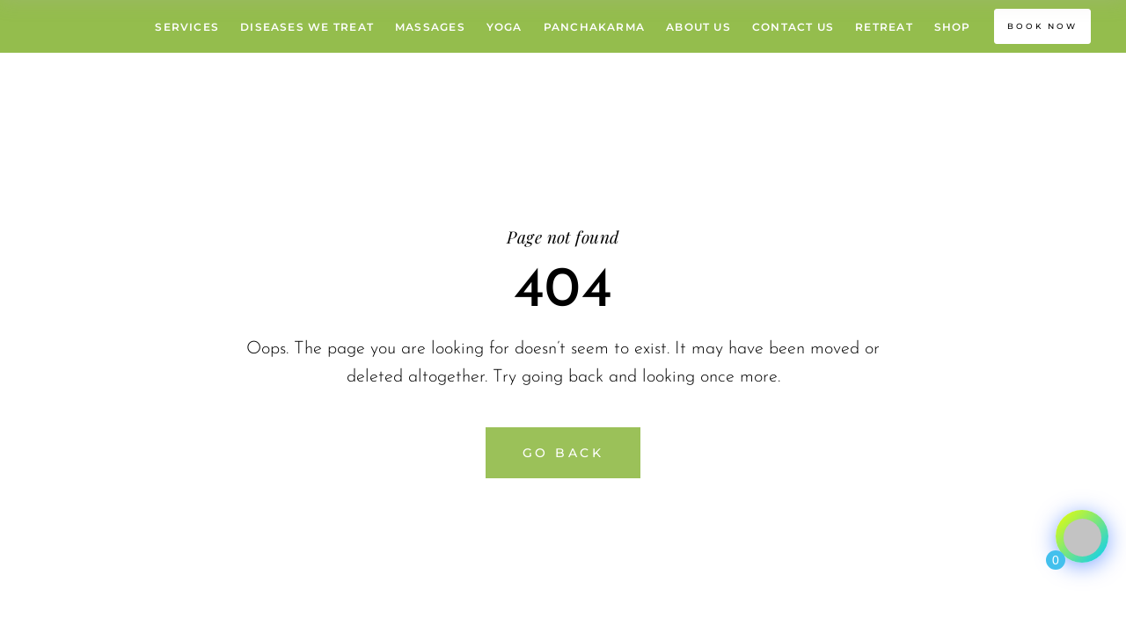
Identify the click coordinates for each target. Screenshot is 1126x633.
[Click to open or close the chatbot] (1082, 536)
